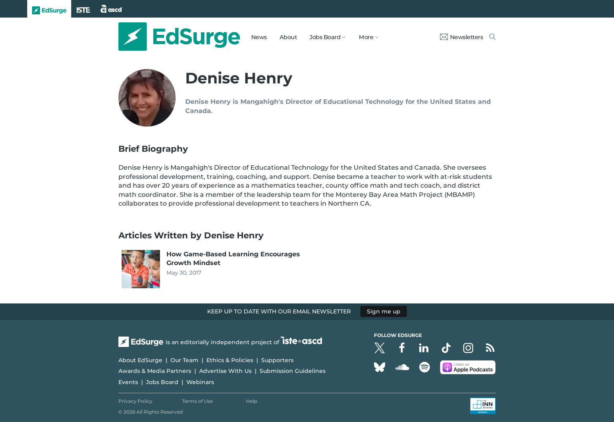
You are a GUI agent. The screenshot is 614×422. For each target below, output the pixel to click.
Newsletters (461, 37)
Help (251, 401)
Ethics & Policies (229, 360)
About (288, 37)
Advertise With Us (225, 370)
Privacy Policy (135, 401)
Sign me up (383, 311)
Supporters (277, 360)
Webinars (200, 382)
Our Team (184, 360)
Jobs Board (162, 382)
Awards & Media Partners (154, 370)
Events (128, 382)
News (259, 37)
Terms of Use (197, 401)
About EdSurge (140, 360)
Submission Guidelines (293, 370)
